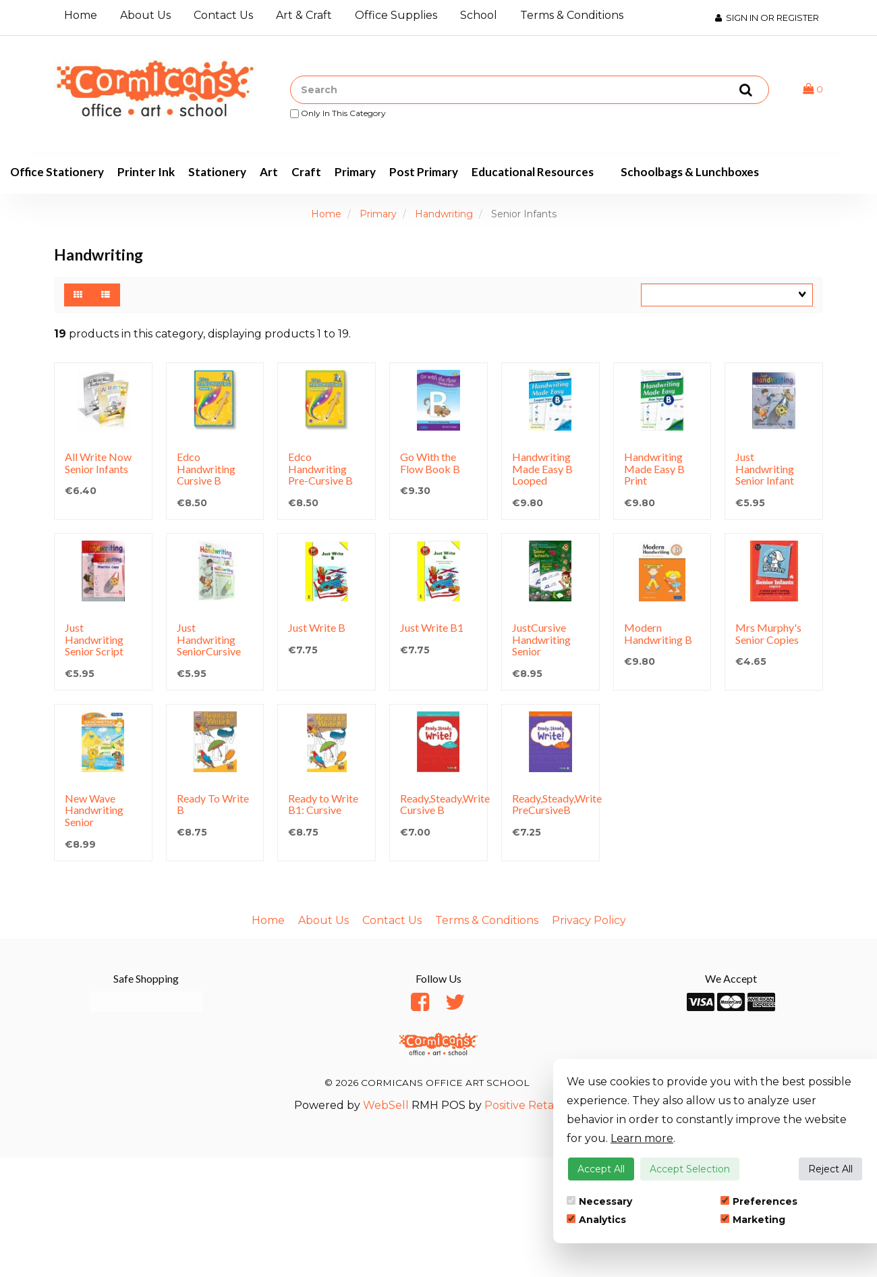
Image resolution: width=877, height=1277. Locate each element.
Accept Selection (690, 1169)
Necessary (599, 1201)
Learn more (642, 1138)
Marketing (752, 1220)
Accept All (601, 1169)
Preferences (758, 1201)
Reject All (830, 1169)
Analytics (596, 1220)
